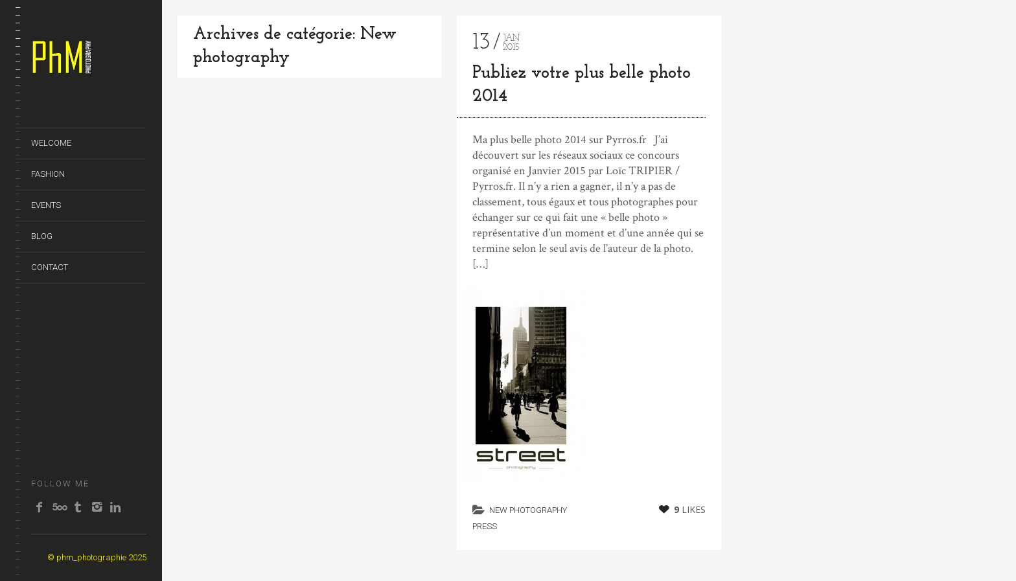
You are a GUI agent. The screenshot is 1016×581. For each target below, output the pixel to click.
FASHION (48, 174)
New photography (528, 510)
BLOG (41, 236)
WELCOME (51, 143)
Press (484, 526)
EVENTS (46, 205)
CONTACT (49, 267)
